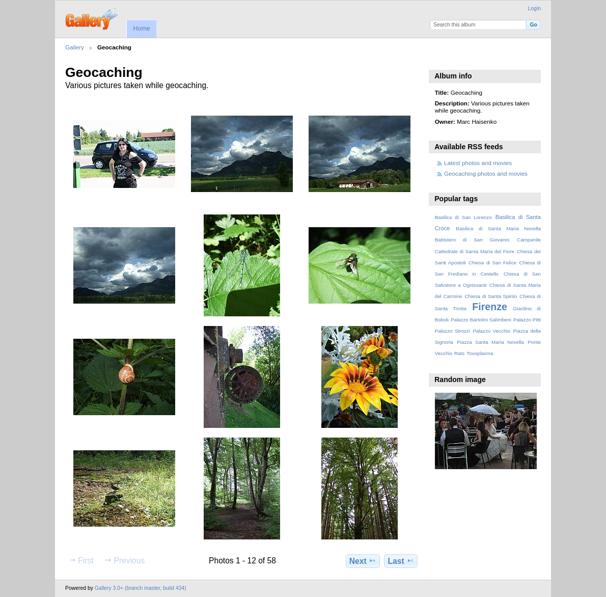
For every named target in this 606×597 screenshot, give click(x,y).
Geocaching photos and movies (486, 173)
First (80, 560)
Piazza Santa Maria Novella (490, 342)
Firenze (489, 306)
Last (401, 560)
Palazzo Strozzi (452, 331)
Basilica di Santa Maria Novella (498, 228)
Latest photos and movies (478, 162)
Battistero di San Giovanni (472, 239)
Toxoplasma (479, 353)
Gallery (74, 47)
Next (362, 560)
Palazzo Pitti (527, 319)
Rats (459, 353)
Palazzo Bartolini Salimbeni (481, 319)
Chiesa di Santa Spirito (490, 296)
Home (141, 28)
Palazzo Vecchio (491, 331)
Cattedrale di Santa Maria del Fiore (474, 251)
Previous (124, 560)
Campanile (529, 239)
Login (534, 8)
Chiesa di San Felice (492, 262)
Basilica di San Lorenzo (463, 217)
